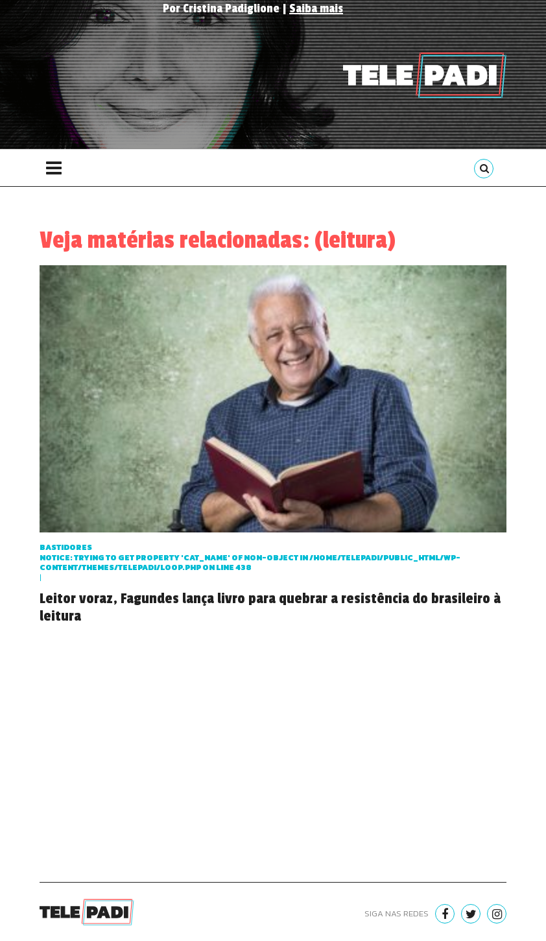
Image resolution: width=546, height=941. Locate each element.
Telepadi (424, 75)
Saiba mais (316, 8)
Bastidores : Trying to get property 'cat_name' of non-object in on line (250, 557)
